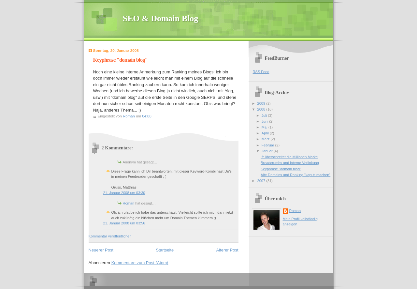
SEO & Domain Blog (160, 18)
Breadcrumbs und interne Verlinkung (290, 163)
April (266, 133)
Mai (265, 127)
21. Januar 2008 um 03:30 (124, 193)
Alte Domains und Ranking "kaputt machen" (295, 175)
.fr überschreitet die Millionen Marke (289, 157)
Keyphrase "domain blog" (281, 169)
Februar (268, 145)
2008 (261, 109)
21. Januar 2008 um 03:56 (124, 223)
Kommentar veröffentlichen (110, 236)
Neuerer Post (101, 250)
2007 (261, 181)
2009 (261, 103)
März (266, 139)
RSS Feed (261, 72)
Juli (265, 115)
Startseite (165, 250)
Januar (268, 151)
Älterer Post (227, 250)
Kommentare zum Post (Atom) (139, 262)
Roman (129, 203)
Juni (265, 121)
